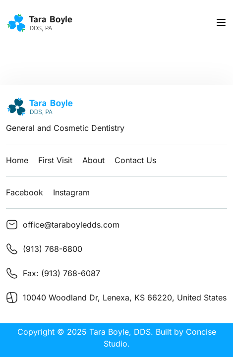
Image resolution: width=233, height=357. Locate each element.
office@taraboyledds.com (71, 225)
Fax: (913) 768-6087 (61, 273)
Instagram (71, 192)
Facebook (24, 192)
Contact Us (135, 160)
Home (17, 160)
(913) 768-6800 (52, 249)
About (93, 160)
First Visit (55, 160)
